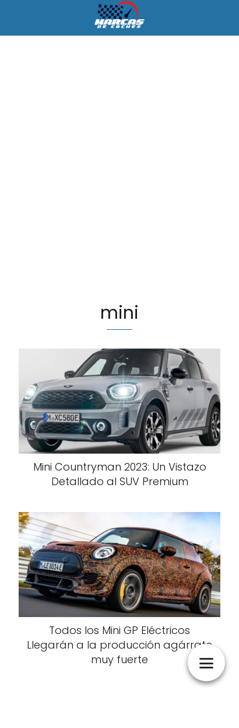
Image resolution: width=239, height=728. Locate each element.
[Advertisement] (119, 170)
